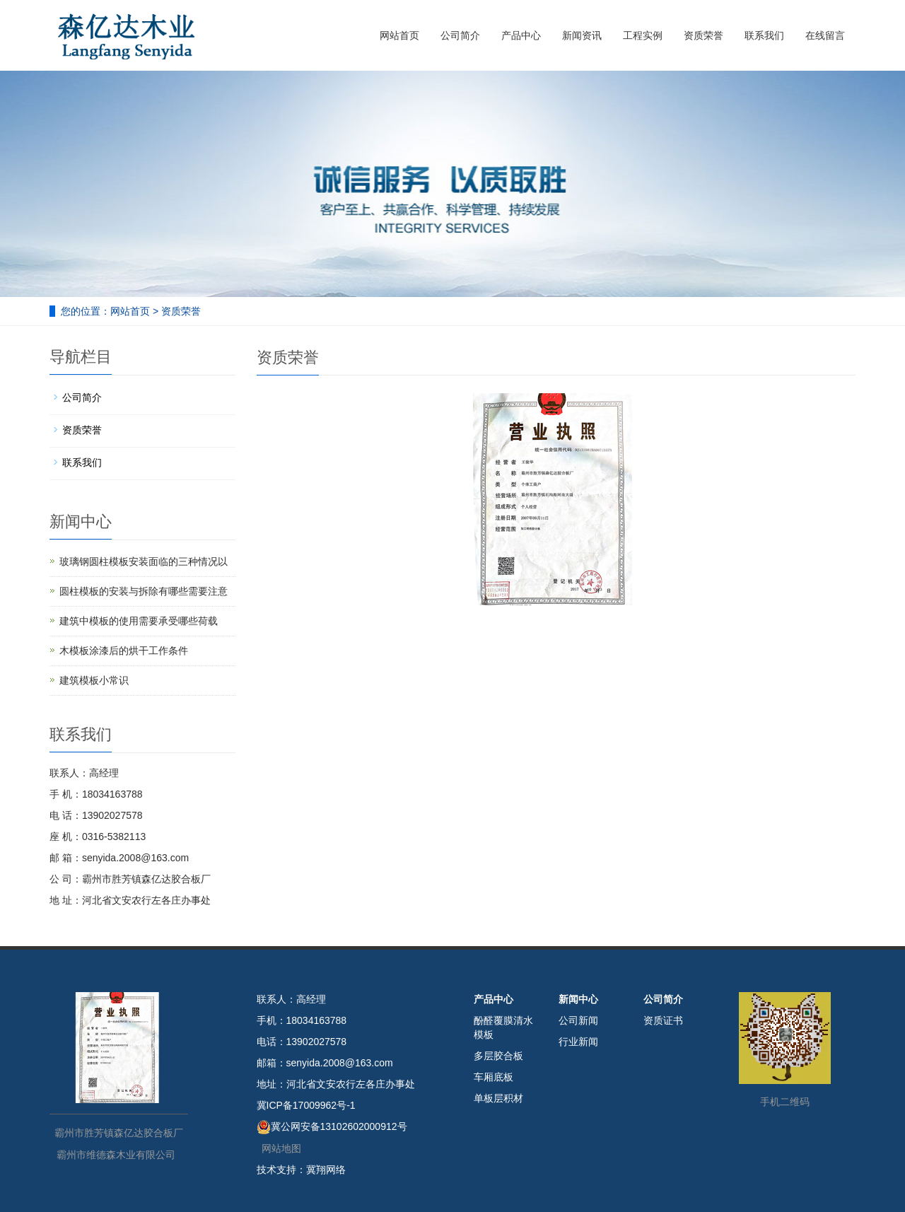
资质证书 (663, 1020)
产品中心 (521, 35)
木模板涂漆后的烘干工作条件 (123, 650)
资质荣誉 (703, 35)
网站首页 (399, 35)
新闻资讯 (582, 35)
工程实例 (642, 35)
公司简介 (460, 35)
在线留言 (825, 35)
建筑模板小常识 (94, 680)
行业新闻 (578, 1041)
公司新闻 (578, 1020)
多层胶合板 (498, 1055)
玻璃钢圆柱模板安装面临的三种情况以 (143, 561)
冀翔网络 (326, 1169)
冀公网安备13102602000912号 (339, 1126)
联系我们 (764, 35)
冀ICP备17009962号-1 (306, 1105)
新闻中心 (578, 999)
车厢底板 (493, 1077)
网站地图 (281, 1148)
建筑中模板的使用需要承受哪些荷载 (138, 621)
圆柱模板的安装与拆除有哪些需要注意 (143, 591)
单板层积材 (498, 1098)
